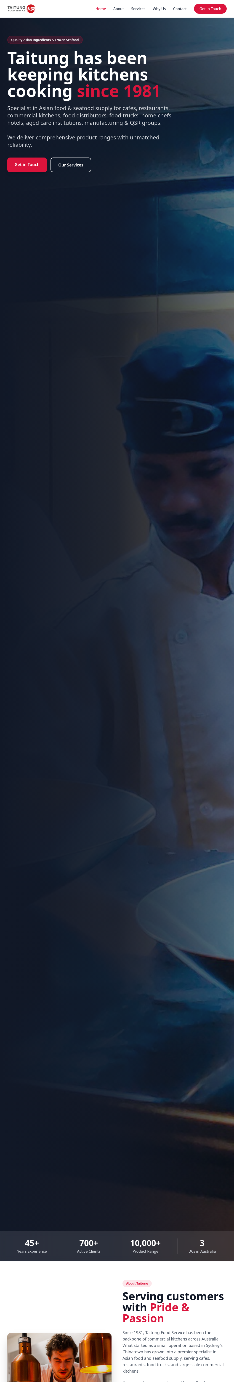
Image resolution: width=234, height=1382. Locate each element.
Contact (180, 8)
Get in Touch (210, 8)
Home (101, 8)
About (118, 8)
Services (138, 8)
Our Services (70, 165)
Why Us (159, 8)
